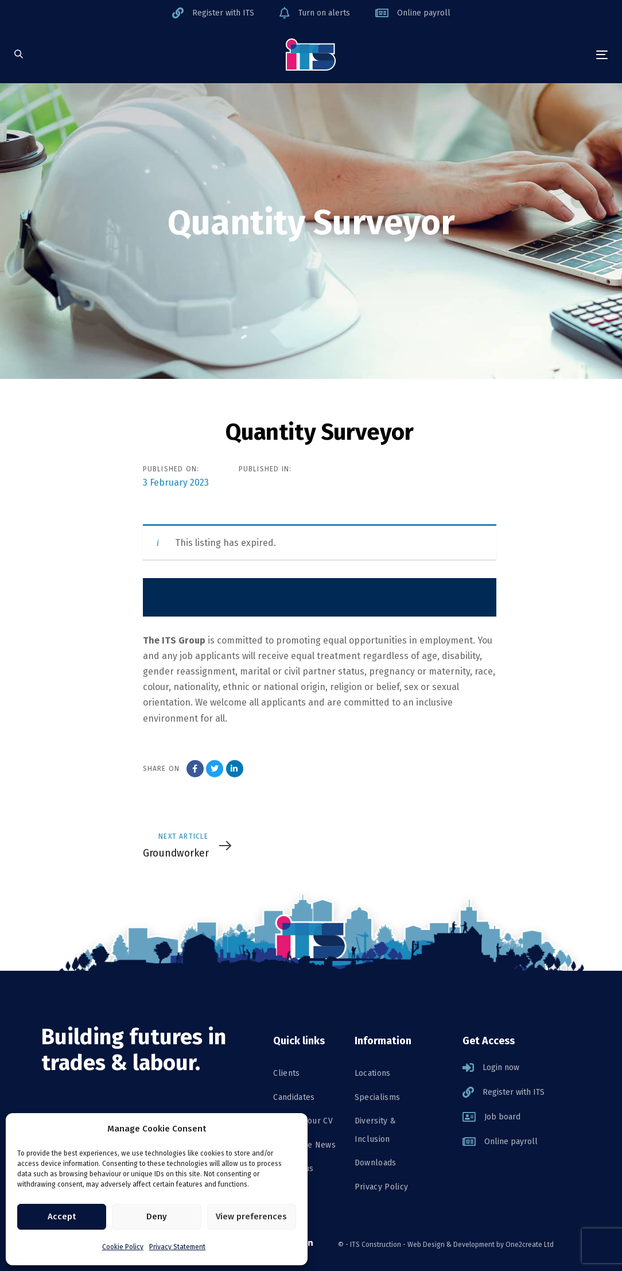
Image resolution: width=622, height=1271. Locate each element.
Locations (373, 1073)
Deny (156, 1216)
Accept (62, 1216)
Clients (286, 1073)
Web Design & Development (451, 1245)
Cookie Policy (122, 1247)
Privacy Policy (382, 1187)
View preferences (251, 1216)
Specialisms (378, 1097)
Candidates (294, 1097)
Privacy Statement (177, 1247)
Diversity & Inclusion (375, 1130)
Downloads (375, 1163)
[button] (18, 55)
